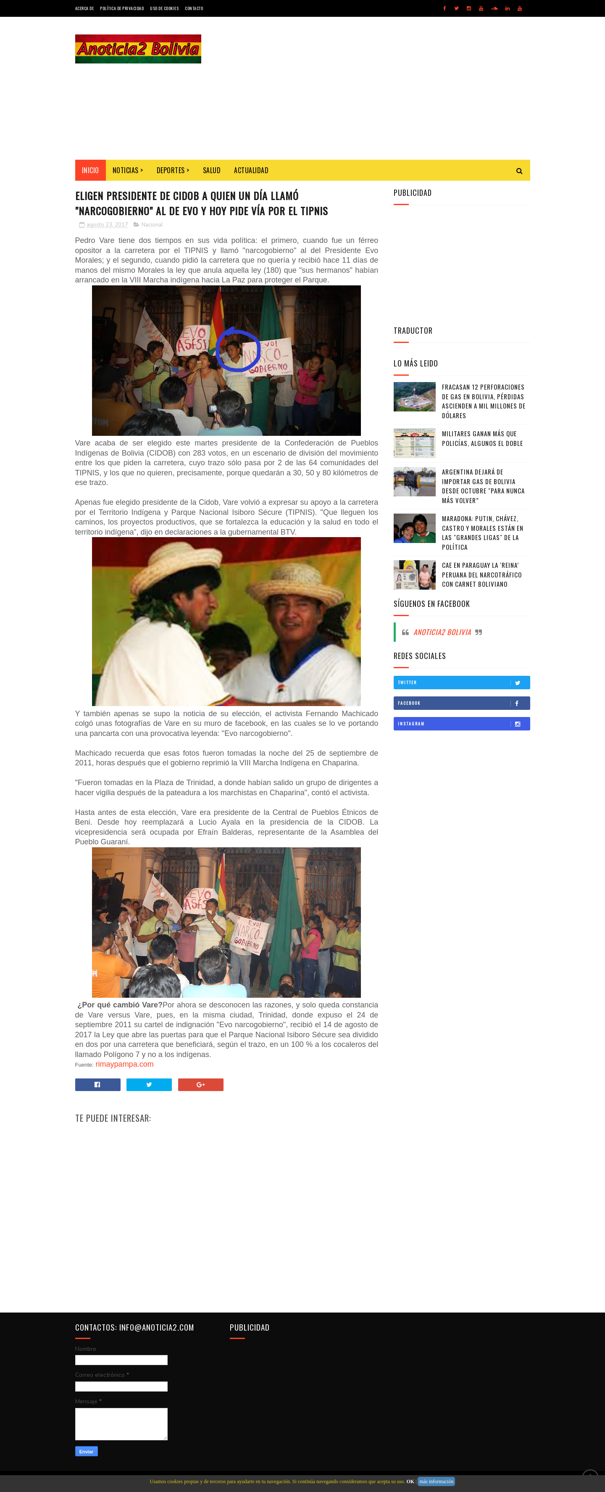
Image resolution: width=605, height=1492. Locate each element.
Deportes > (173, 170)
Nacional (152, 225)
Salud (212, 170)
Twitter (464, 682)
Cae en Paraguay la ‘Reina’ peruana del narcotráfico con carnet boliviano (482, 574)
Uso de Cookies (164, 8)
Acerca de (84, 8)
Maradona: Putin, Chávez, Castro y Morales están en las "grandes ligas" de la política (482, 532)
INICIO (90, 170)
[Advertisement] (377, 88)
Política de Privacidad (122, 8)
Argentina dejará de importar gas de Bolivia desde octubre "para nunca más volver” (483, 486)
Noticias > (128, 170)
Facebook (464, 703)
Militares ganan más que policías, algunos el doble (482, 438)
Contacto (194, 8)
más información (436, 1481)
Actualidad (251, 170)
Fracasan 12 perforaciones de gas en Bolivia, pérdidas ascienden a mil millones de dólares (484, 401)
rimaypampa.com (125, 1064)
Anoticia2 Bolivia (442, 632)
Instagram (464, 723)
